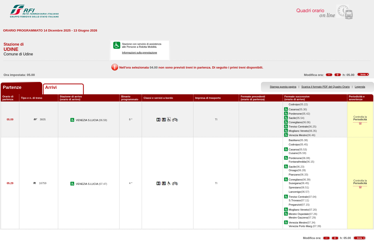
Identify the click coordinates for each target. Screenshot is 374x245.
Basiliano (294, 140)
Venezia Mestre (298, 135)
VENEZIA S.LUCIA (87, 120)
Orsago (293, 170)
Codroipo (294, 104)
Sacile (292, 118)
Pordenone (295, 113)
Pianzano (294, 174)
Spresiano (295, 187)
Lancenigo (295, 191)
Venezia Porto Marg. (301, 226)
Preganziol (295, 204)
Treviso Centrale (298, 126)
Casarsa (294, 109)
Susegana (295, 183)
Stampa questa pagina (283, 86)
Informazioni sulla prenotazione (139, 52)
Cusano (293, 153)
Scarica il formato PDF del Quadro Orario (325, 86)
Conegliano (295, 122)
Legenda (360, 86)
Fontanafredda (297, 161)
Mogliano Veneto (299, 130)
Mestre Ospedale (299, 214)
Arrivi (51, 87)
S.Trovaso (295, 200)
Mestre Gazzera (298, 217)
